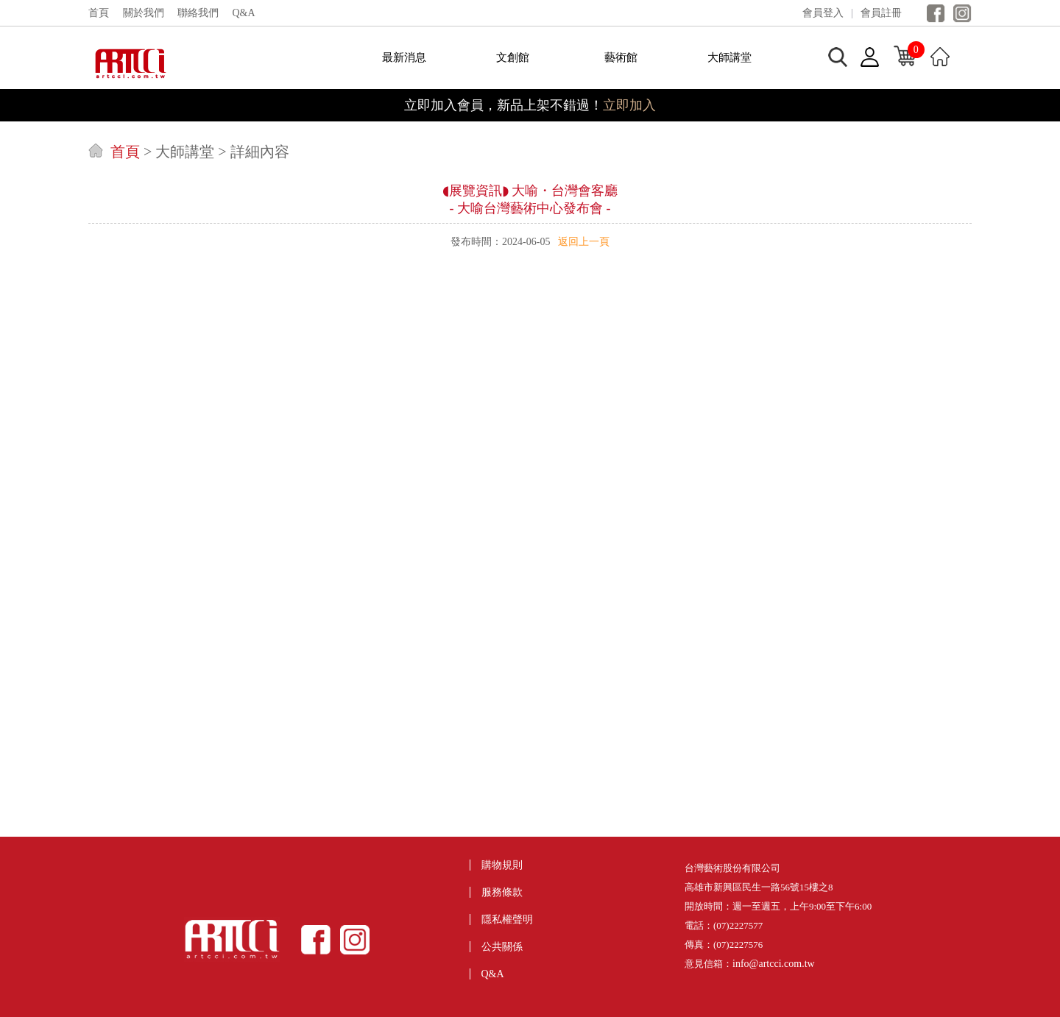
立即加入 (629, 105)
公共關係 (502, 946)
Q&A (244, 12)
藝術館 (620, 57)
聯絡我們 (198, 12)
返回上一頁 (584, 241)
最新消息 (404, 57)
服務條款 (502, 892)
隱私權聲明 (507, 919)
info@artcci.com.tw (773, 963)
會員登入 (823, 12)
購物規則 (502, 865)
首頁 (98, 12)
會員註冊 (881, 12)
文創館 (512, 57)
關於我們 (143, 12)
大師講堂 (729, 57)
